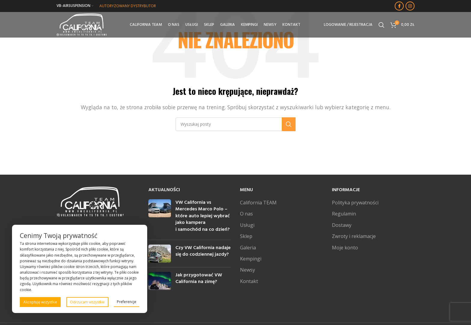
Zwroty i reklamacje (354, 236)
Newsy (247, 269)
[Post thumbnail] (159, 217)
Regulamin (344, 213)
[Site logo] (83, 25)
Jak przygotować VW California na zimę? (198, 278)
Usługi (247, 225)
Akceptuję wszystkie (40, 302)
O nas (246, 213)
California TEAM (258, 202)
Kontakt (249, 281)
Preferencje (126, 301)
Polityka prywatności (355, 202)
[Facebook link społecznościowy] (399, 6)
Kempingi (250, 258)
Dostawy (341, 225)
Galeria (248, 247)
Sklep (246, 236)
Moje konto (345, 247)
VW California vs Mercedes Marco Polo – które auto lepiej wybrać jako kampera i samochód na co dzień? (202, 216)
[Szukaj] (381, 26)
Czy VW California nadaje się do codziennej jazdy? (203, 251)
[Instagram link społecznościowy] (410, 6)
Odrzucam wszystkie (87, 302)
